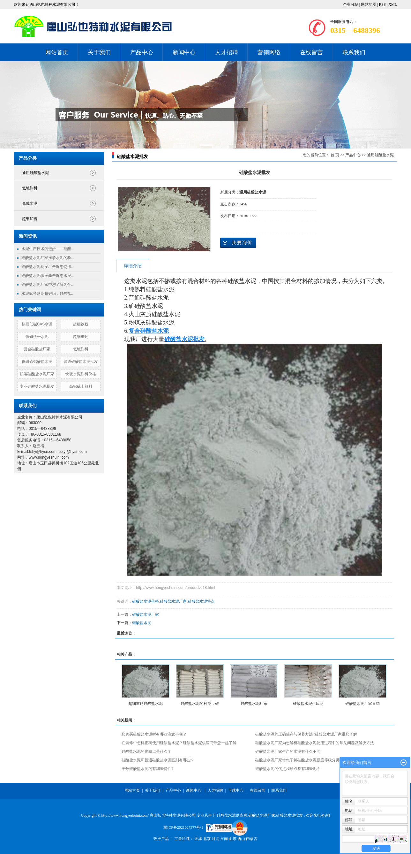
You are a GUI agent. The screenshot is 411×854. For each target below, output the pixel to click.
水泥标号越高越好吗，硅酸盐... (47, 293)
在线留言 (311, 52)
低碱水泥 (29, 203)
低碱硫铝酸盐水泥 (37, 361)
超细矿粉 (29, 219)
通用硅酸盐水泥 (35, 173)
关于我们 (99, 52)
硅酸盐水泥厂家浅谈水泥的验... (47, 257)
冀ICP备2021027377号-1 (183, 827)
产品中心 (141, 52)
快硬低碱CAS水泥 (37, 324)
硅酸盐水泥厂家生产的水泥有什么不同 (287, 751)
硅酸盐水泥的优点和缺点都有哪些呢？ (287, 768)
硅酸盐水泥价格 (145, 601)
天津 (198, 838)
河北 (216, 838)
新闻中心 (184, 52)
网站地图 (369, 4)
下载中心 (235, 790)
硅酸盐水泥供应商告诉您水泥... (47, 275)
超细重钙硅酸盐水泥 (145, 703)
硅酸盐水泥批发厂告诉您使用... (47, 266)
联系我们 (353, 52)
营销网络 (269, 52)
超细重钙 (80, 336)
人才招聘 (226, 52)
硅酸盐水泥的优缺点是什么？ (146, 751)
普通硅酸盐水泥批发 (81, 361)
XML (392, 4)
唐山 (241, 838)
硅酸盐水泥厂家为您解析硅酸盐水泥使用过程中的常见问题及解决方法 (314, 743)
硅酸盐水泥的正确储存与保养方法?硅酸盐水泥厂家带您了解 (306, 734)
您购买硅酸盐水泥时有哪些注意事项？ (154, 734)
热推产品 (161, 838)
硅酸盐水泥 (141, 623)
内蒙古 (252, 838)
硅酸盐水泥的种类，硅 (200, 703)
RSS (382, 4)
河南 (224, 838)
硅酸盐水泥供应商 (308, 703)
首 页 (335, 155)
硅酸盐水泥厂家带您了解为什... (47, 284)
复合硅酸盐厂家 (37, 349)
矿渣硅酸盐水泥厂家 (37, 374)
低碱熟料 (29, 188)
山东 (233, 838)
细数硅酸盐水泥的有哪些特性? (148, 768)
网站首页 (56, 52)
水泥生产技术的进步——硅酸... (47, 249)
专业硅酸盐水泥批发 (37, 386)
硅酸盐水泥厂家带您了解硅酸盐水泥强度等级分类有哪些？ (305, 760)
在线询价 (238, 243)
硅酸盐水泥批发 (289, 815)
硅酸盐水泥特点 (201, 601)
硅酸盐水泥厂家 (173, 601)
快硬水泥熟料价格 (80, 374)
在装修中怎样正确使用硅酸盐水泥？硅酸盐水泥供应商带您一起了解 (179, 743)
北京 (207, 838)
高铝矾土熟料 (80, 386)
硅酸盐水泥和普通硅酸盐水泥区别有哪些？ (158, 760)
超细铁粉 (80, 324)
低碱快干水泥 (37, 336)
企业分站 (350, 4)
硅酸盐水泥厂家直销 (362, 703)
